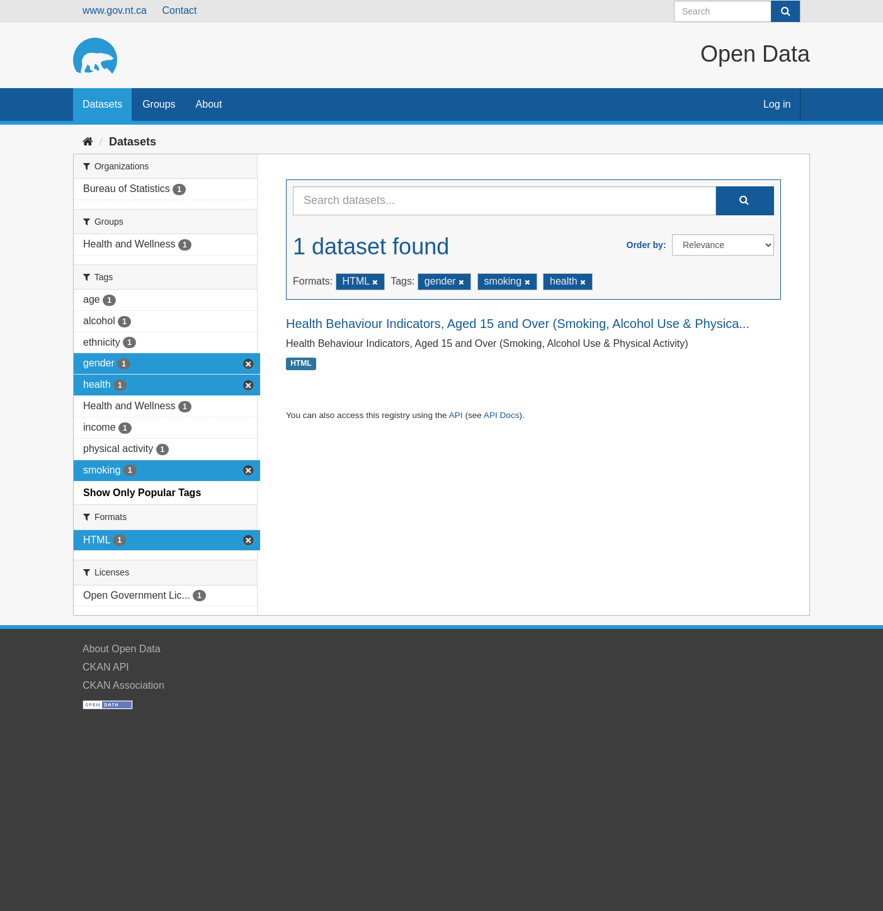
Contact (179, 10)
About (209, 104)
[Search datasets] (737, 11)
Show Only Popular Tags (142, 492)
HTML (300, 363)
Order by (645, 245)
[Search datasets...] (504, 200)
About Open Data (122, 648)
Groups (158, 104)
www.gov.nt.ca (115, 10)
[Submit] (785, 11)
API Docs (502, 415)
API (456, 415)
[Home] (88, 141)
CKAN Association (123, 685)
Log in (777, 104)
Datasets (102, 104)
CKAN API (106, 667)
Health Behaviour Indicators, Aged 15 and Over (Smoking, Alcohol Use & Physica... (517, 324)
